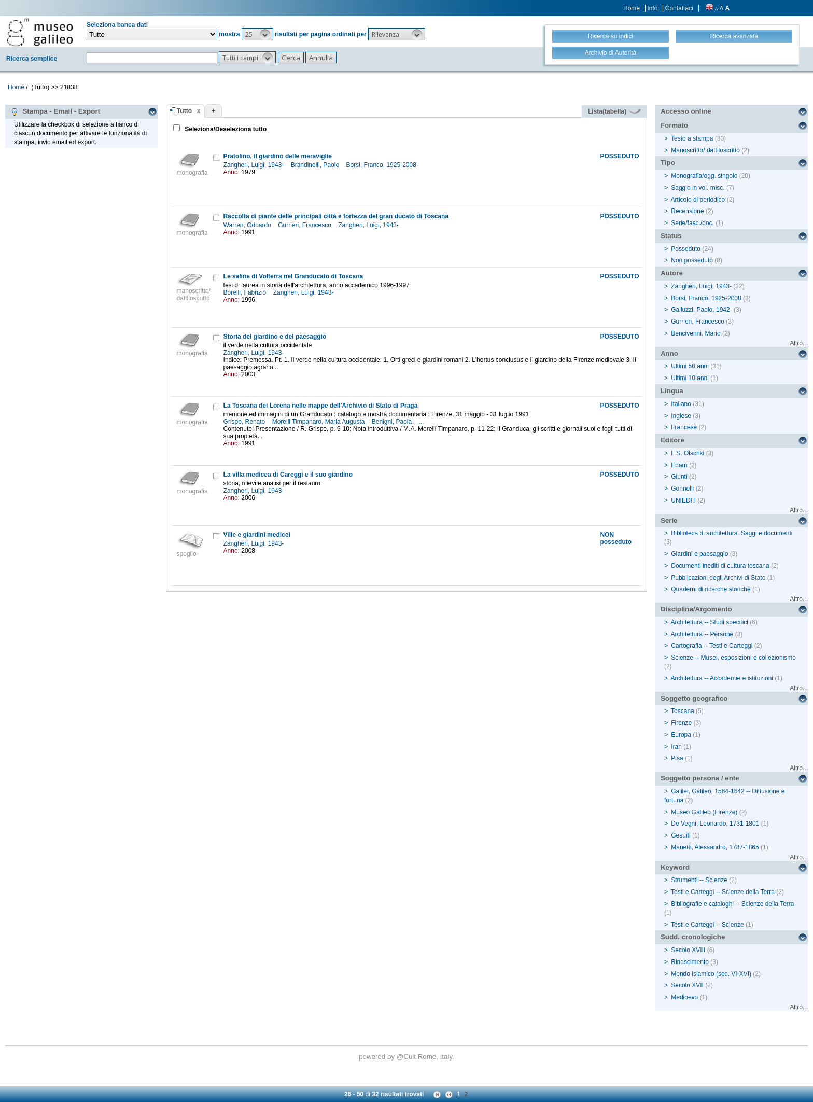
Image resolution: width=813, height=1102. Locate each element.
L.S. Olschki (687, 453)
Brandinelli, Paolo (316, 165)
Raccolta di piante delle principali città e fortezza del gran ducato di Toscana (336, 216)
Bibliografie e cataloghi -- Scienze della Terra (732, 904)
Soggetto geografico (694, 698)
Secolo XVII (687, 985)
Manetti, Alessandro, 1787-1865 (715, 847)
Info (652, 8)
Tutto (184, 111)
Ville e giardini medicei (256, 534)
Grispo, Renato (245, 421)
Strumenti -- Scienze (699, 880)
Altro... (799, 343)
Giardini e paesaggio (699, 553)
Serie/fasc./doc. (692, 223)
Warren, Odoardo (248, 225)
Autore (672, 273)
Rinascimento (690, 962)
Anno (669, 353)
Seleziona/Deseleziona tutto (225, 129)
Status (671, 236)
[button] (257, 34)
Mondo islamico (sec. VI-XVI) (711, 974)
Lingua (672, 391)
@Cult (407, 1057)
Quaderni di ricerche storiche (710, 589)
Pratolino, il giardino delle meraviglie (277, 156)
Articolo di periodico (698, 199)
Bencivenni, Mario (695, 333)
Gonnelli (682, 488)
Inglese (681, 416)
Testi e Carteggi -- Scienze (707, 924)
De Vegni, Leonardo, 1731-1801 (715, 823)
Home (631, 8)
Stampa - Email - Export (55, 111)
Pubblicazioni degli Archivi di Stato (718, 577)
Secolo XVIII (688, 950)
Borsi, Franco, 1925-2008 (382, 165)
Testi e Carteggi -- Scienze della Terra (723, 892)
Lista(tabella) (614, 111)
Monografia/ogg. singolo (704, 175)
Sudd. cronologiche (693, 937)
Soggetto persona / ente (700, 778)
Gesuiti (680, 835)
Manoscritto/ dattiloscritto (705, 150)
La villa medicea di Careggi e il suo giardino (288, 474)
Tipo (668, 162)
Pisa (677, 758)
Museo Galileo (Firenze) (704, 812)
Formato (674, 125)
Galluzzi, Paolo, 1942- (701, 309)
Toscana (682, 711)
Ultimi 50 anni (690, 366)
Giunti (679, 476)
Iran (676, 746)
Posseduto (685, 249)
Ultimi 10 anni (690, 378)
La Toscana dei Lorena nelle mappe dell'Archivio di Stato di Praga (320, 405)
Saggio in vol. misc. (697, 187)
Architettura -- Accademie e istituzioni (722, 678)
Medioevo (684, 997)
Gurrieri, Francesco (305, 225)
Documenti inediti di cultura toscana (720, 565)
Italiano (681, 404)
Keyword (675, 867)
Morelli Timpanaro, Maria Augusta (319, 421)
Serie (669, 520)
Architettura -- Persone (702, 634)
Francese (684, 427)
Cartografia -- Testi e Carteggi (711, 645)
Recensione (687, 211)
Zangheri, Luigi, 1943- (254, 165)
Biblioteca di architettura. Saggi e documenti (731, 533)
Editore (672, 440)
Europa (681, 734)
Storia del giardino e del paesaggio (275, 336)
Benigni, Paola (393, 421)
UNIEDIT (683, 500)
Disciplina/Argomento (696, 609)
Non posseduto (692, 260)
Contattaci (679, 8)
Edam (679, 465)
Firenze (681, 723)
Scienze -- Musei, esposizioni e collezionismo (733, 657)
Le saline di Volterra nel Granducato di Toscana (293, 276)
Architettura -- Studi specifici (709, 622)
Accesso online (686, 111)
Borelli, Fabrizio (245, 292)
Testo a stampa (692, 138)
